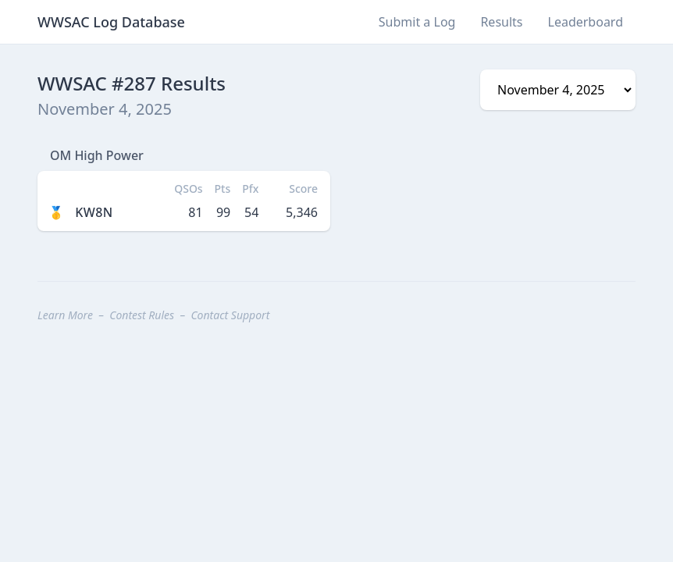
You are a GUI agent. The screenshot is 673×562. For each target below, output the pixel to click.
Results (501, 21)
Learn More (65, 315)
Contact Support (230, 315)
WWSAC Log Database (111, 21)
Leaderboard (585, 21)
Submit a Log (417, 21)
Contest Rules (141, 315)
